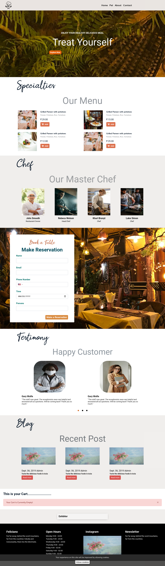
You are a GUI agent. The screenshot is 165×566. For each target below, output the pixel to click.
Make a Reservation (56, 317)
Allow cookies (82, 562)
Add (45, 124)
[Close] (158, 502)
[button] (55, 52)
